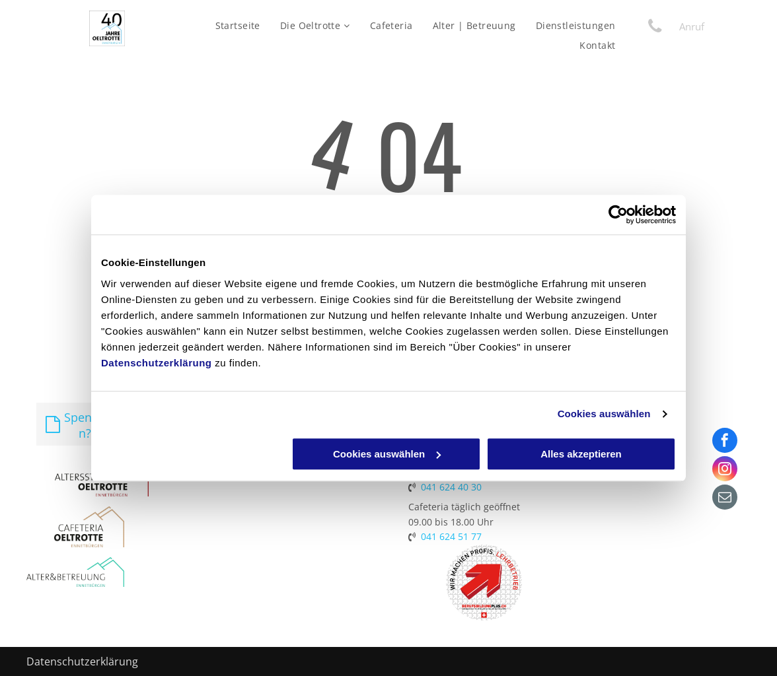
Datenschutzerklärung (156, 362)
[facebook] (724, 442)
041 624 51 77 (451, 536)
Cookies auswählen (604, 413)
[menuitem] (237, 25)
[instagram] (724, 470)
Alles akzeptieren (581, 453)
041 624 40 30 (451, 487)
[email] (724, 499)
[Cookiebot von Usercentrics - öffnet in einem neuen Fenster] (618, 214)
